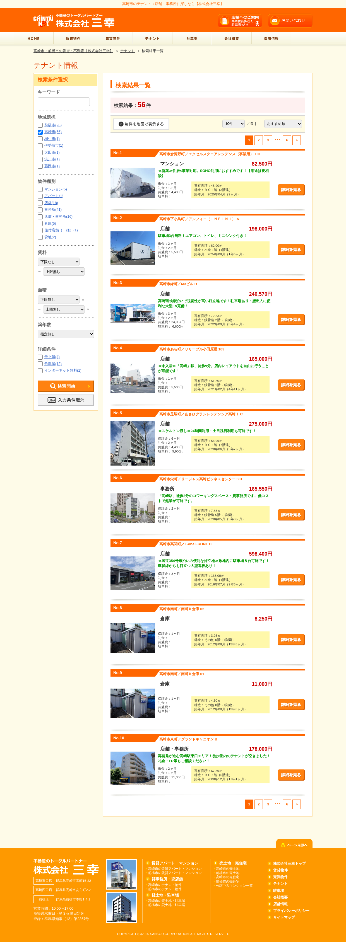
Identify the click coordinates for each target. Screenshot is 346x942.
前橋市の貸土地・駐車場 (166, 905)
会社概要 (280, 897)
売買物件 (280, 877)
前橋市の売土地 (227, 873)
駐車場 (278, 890)
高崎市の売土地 (227, 868)
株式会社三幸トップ (289, 863)
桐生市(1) (52, 139)
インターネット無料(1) (62, 370)
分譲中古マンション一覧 (234, 885)
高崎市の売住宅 (227, 877)
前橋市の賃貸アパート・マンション (175, 873)
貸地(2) (50, 237)
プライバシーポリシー (291, 911)
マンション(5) (55, 189)
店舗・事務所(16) (58, 216)
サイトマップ (284, 917)
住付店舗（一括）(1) (61, 230)
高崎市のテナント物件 (165, 885)
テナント (127, 51)
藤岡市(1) (52, 166)
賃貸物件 (280, 870)
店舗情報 (280, 904)
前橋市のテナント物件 (165, 889)
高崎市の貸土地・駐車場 (166, 900)
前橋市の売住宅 (227, 881)
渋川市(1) (52, 159)
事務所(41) (53, 209)
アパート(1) (53, 196)
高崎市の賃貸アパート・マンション (175, 868)
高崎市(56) (53, 132)
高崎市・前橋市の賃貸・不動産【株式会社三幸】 (73, 51)
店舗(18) (51, 203)
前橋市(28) (53, 125)
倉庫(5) (50, 223)
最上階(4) (52, 357)
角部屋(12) (53, 364)
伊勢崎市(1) (53, 145)
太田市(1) (52, 152)
